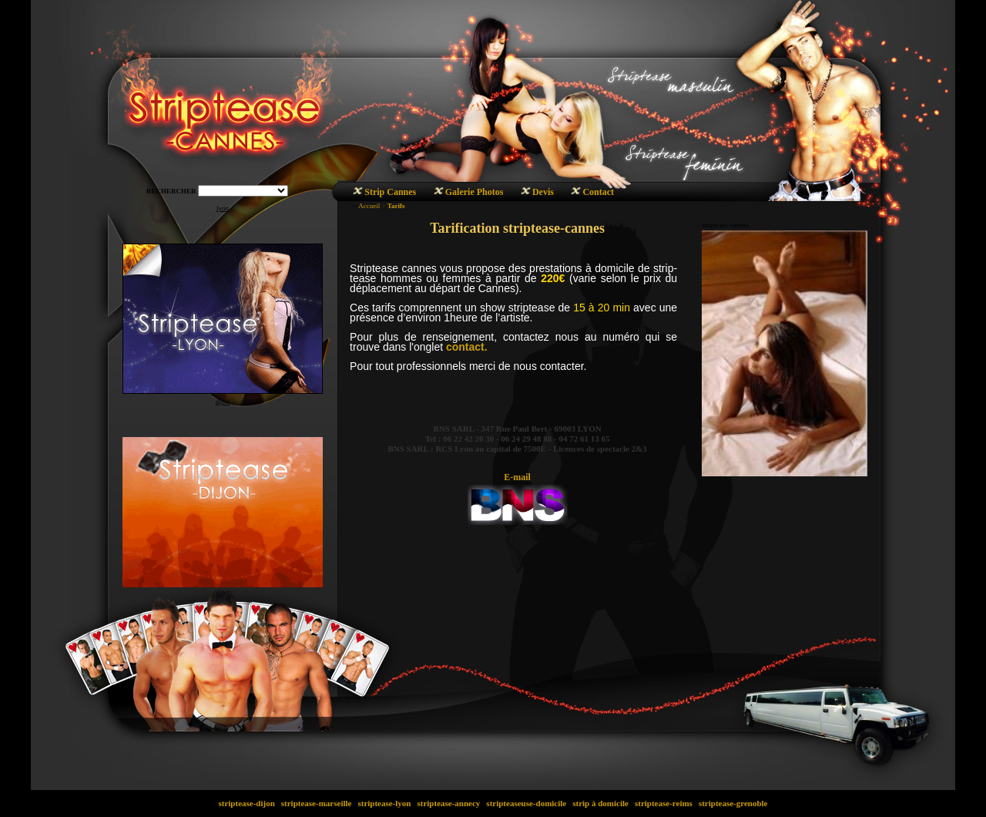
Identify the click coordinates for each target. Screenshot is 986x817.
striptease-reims (663, 803)
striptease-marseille (316, 803)
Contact (598, 192)
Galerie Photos (474, 192)
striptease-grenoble (733, 803)
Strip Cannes (390, 192)
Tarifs (396, 206)
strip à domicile (600, 803)
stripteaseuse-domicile (526, 803)
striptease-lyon (385, 803)
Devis (543, 192)
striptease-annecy (448, 803)
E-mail (517, 477)
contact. (467, 347)
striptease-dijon (246, 803)
